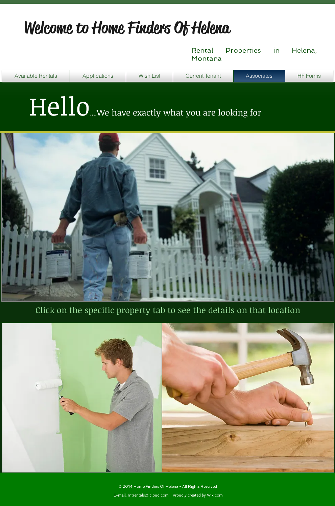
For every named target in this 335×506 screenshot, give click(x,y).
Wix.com (215, 495)
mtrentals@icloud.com (148, 495)
